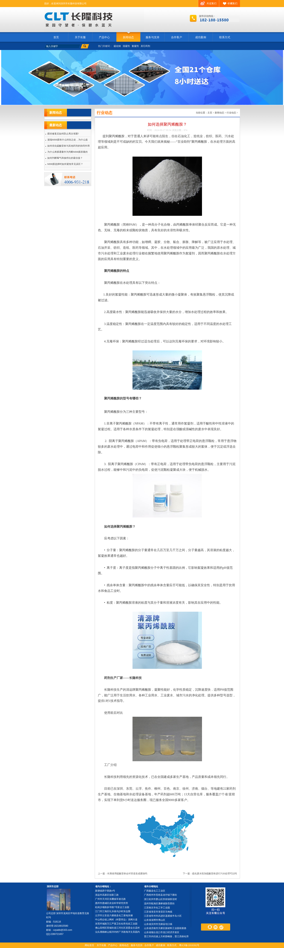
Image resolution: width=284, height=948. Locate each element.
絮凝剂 (135, 46)
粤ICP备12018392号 (189, 945)
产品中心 (104, 37)
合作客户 (176, 37)
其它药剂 (145, 46)
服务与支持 (152, 37)
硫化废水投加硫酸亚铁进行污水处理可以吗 (214, 873)
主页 (209, 112)
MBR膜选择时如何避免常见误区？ (65, 164)
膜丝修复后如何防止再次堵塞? (63, 133)
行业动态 (231, 112)
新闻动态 (128, 37)
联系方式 (224, 37)
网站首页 (89, 945)
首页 (56, 37)
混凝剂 (126, 46)
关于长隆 (80, 37)
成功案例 (200, 37)
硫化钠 (117, 46)
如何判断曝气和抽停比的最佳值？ (65, 158)
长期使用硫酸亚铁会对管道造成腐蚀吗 (127, 873)
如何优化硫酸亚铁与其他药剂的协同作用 (68, 145)
